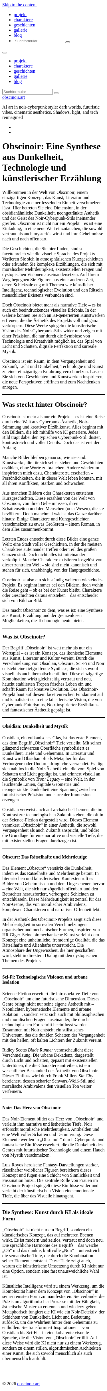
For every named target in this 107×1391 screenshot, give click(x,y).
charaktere (23, 19)
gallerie (20, 30)
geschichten (24, 24)
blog (18, 35)
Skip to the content (19, 4)
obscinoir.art (13, 97)
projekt (20, 14)
